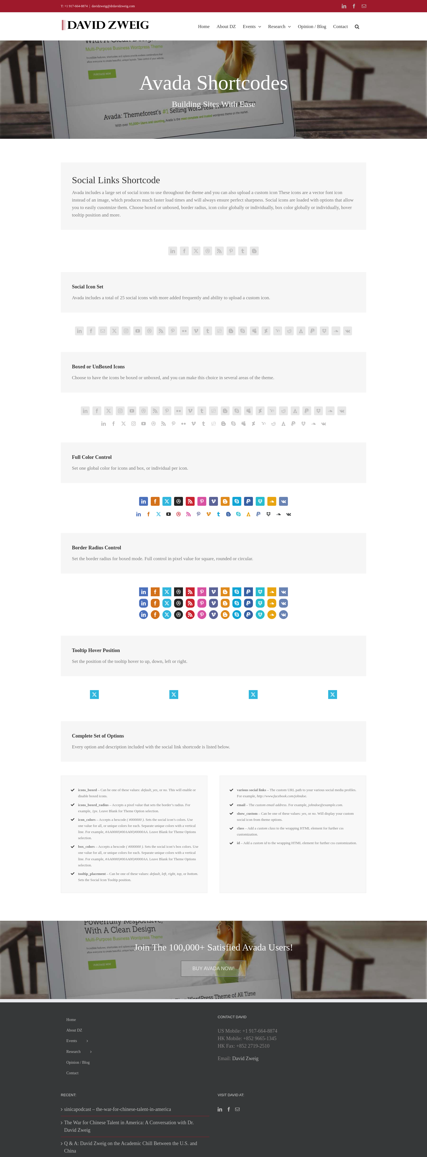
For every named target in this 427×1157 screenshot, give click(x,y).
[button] (357, 26)
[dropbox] (324, 330)
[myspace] (254, 330)
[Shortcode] (213, 69)
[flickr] (184, 330)
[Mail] (237, 1109)
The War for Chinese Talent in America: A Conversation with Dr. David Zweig (129, 1126)
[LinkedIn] (220, 1109)
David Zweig (245, 1058)
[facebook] (184, 251)
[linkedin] (172, 251)
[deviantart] (266, 330)
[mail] (102, 330)
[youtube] (137, 330)
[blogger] (254, 251)
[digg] (219, 330)
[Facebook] (229, 1109)
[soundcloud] (335, 330)
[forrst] (301, 330)
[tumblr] (242, 251)
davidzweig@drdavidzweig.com (113, 6)
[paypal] (312, 330)
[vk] (347, 330)
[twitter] (196, 251)
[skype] (242, 330)
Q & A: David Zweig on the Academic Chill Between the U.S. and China (130, 1147)
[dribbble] (207, 251)
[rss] (219, 251)
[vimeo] (196, 330)
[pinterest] (231, 251)
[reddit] (289, 330)
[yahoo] (277, 330)
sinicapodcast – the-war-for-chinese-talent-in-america (117, 1109)
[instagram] (126, 330)
